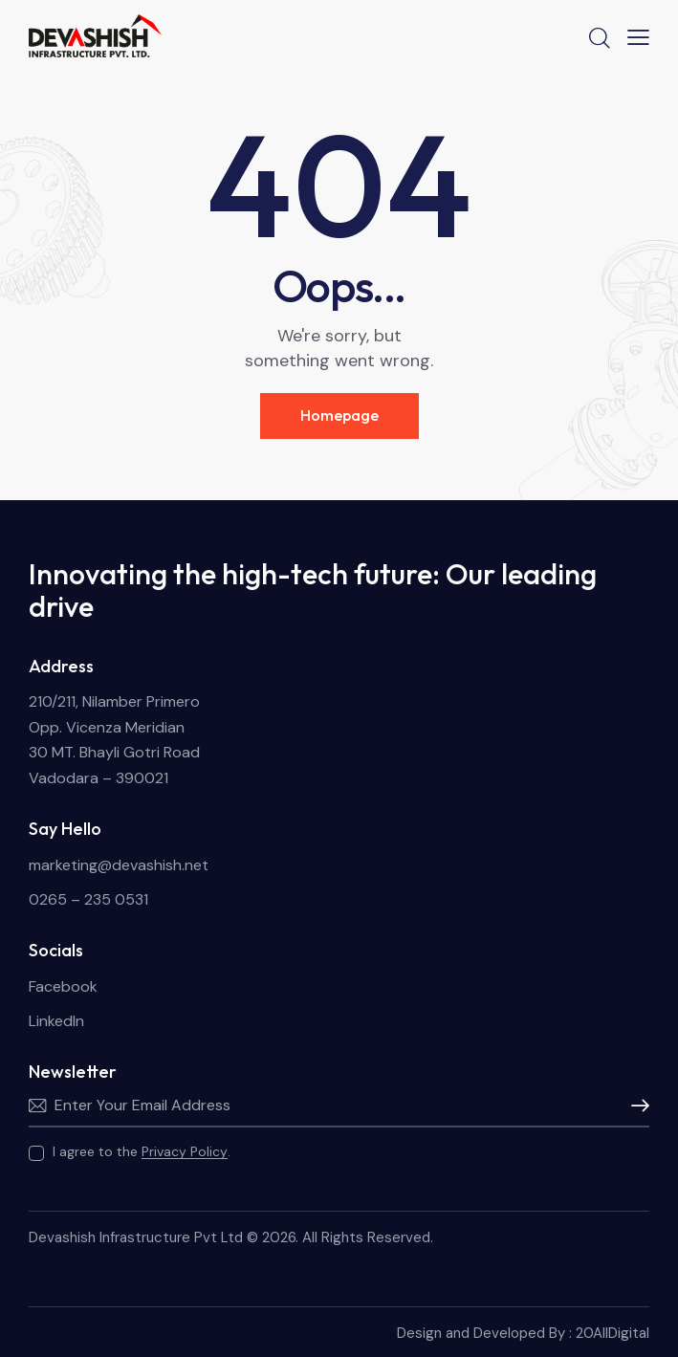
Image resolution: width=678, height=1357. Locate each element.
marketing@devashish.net (118, 865)
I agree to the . (141, 1151)
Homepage (339, 415)
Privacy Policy (185, 1152)
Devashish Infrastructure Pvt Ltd (136, 1237)
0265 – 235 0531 (88, 899)
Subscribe (635, 1105)
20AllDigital (612, 1333)
